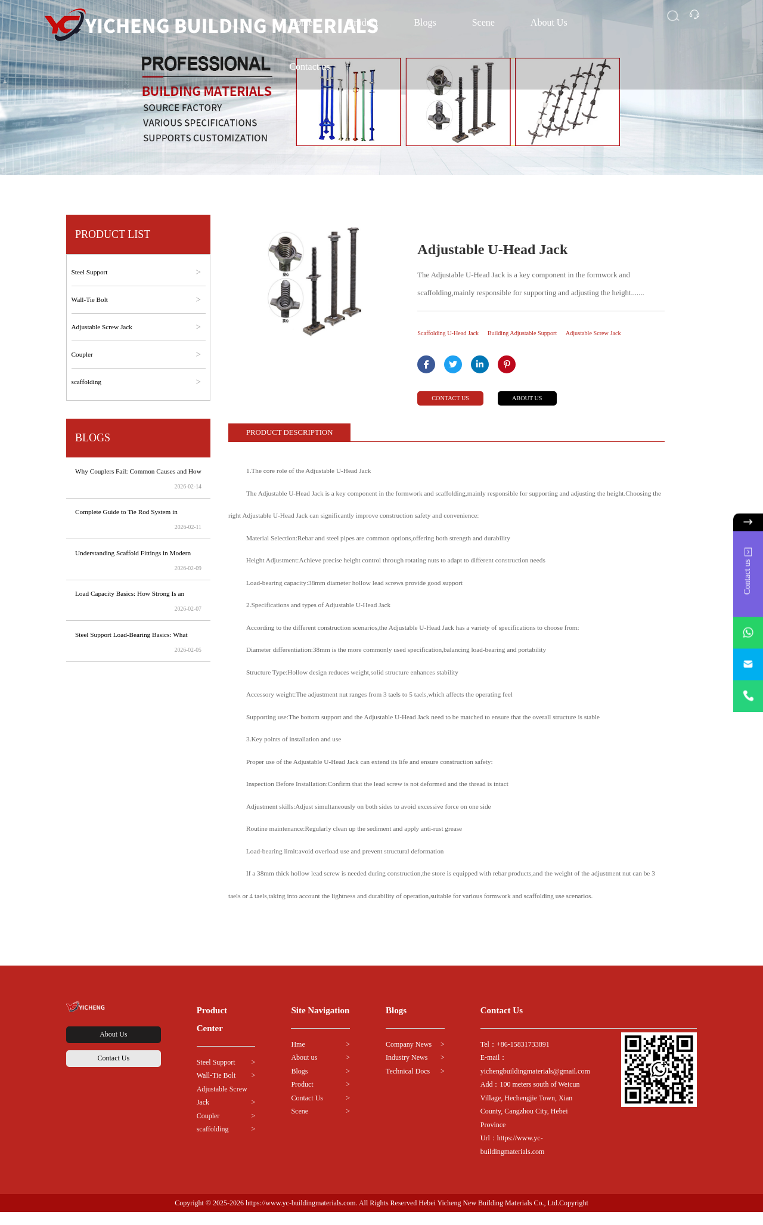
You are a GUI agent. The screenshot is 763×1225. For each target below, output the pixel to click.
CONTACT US (458, 410)
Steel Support (216, 1075)
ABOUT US (554, 410)
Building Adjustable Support (549, 333)
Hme (298, 1057)
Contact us (309, 66)
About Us (549, 22)
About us (304, 1070)
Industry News (406, 1070)
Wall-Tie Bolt (216, 1088)
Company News (409, 1057)
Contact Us (114, 1098)
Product (302, 1097)
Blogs (425, 22)
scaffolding (213, 1142)
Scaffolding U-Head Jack (456, 333)
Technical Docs (408, 1083)
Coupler (208, 1128)
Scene (483, 22)
